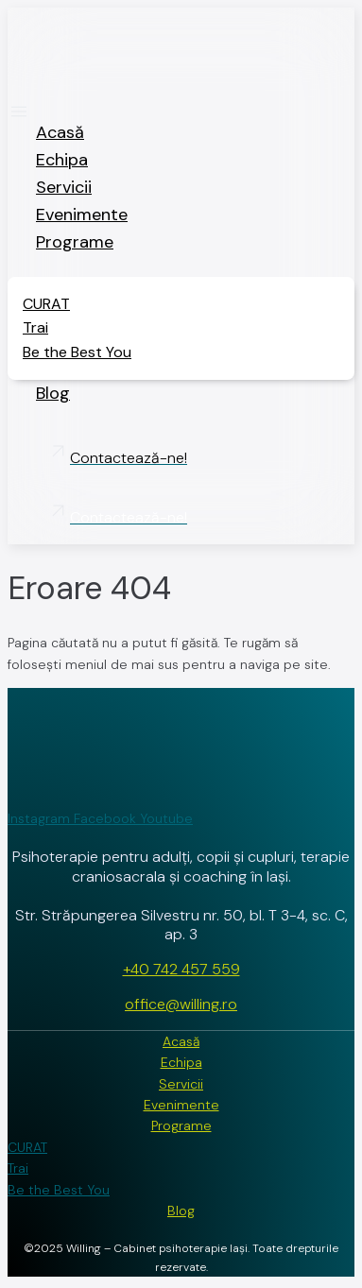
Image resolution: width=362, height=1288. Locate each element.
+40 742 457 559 (181, 969)
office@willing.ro (181, 1004)
